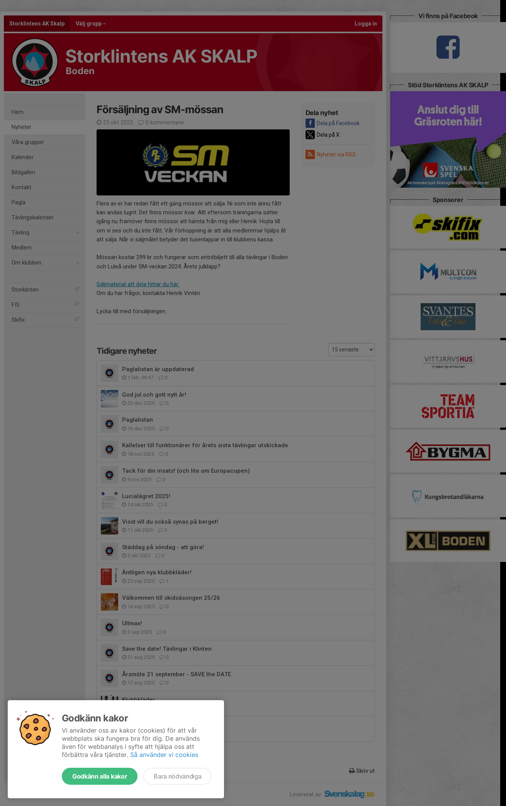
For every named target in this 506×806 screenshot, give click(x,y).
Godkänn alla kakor (99, 776)
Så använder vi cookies (164, 754)
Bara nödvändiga (177, 776)
